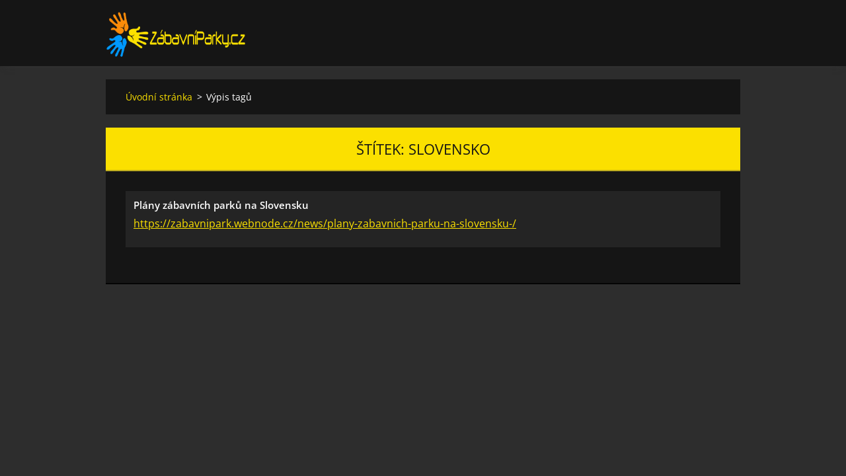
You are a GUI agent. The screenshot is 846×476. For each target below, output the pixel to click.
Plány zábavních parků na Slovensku (221, 205)
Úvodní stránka (159, 97)
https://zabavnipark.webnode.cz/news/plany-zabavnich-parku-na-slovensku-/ (325, 223)
